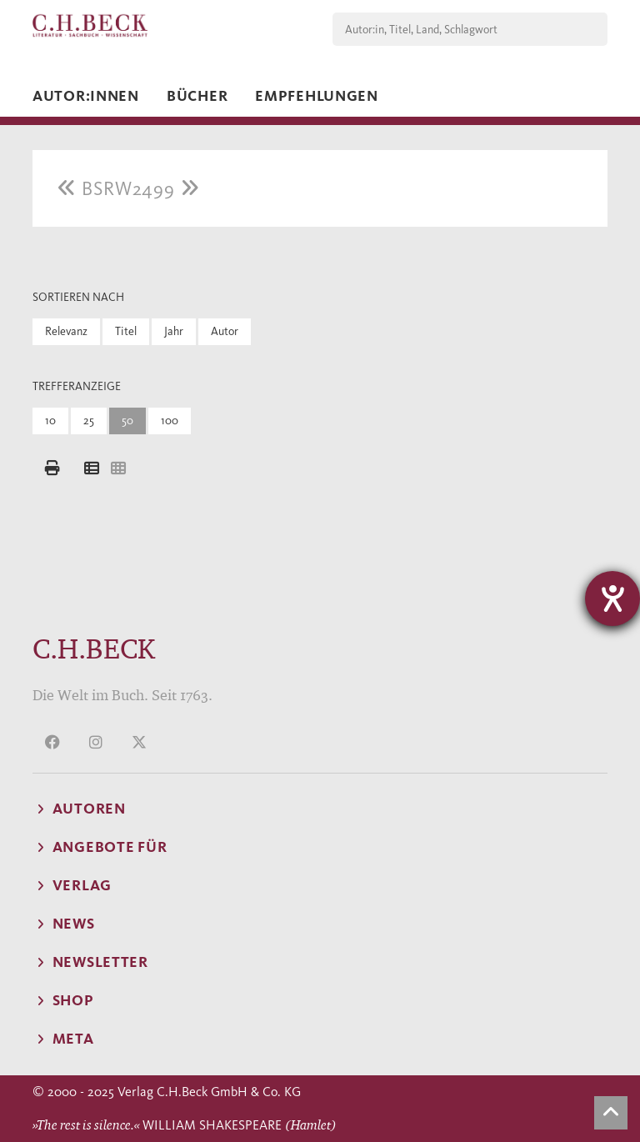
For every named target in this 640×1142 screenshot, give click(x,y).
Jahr (173, 331)
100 (169, 420)
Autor (224, 331)
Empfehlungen (316, 96)
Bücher (197, 96)
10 (50, 420)
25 (88, 420)
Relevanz (66, 331)
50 (127, 420)
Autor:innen (85, 96)
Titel (126, 331)
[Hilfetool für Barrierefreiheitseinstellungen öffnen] (612, 598)
